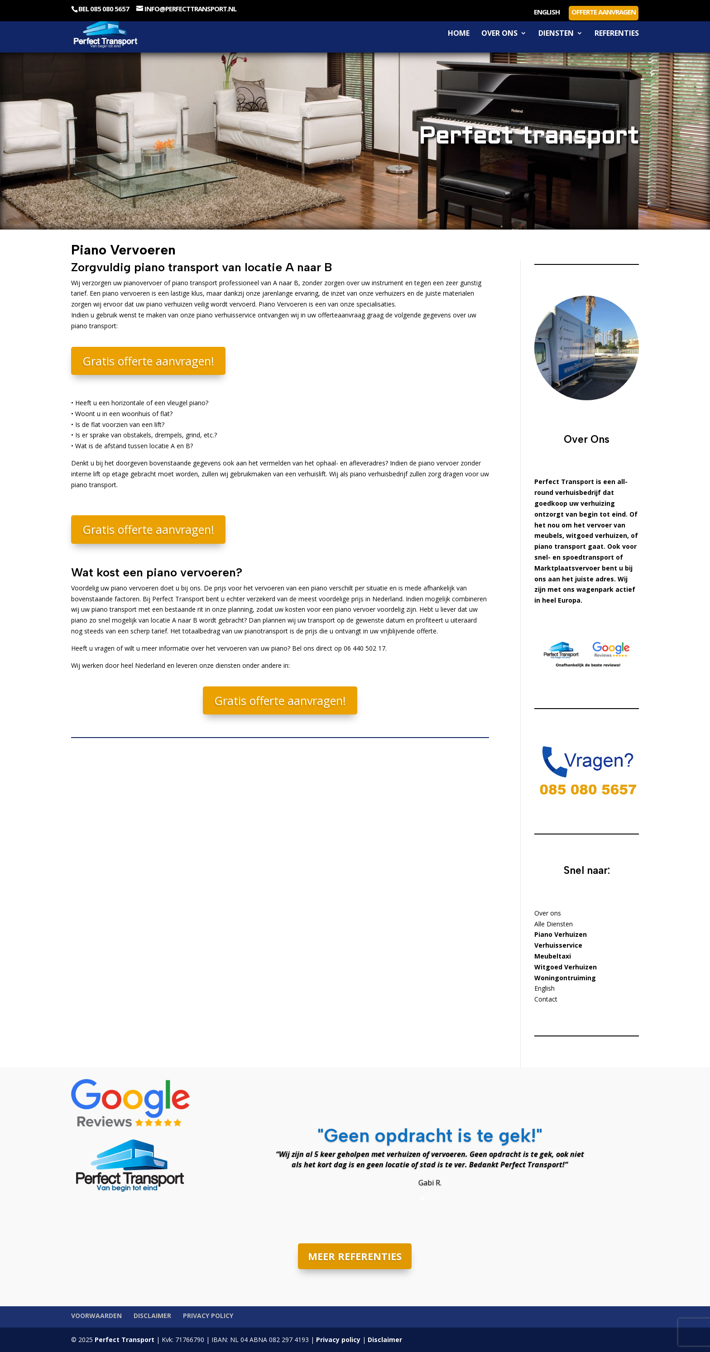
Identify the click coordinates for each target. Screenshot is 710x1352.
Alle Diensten (553, 924)
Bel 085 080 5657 (103, 8)
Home (459, 34)
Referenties (617, 34)
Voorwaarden (96, 1315)
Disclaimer (152, 1315)
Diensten (556, 34)
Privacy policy (208, 1315)
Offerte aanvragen (603, 11)
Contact (545, 999)
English (547, 12)
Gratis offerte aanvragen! (148, 361)
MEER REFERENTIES (355, 1256)
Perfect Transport (123, 1339)
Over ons (499, 34)
